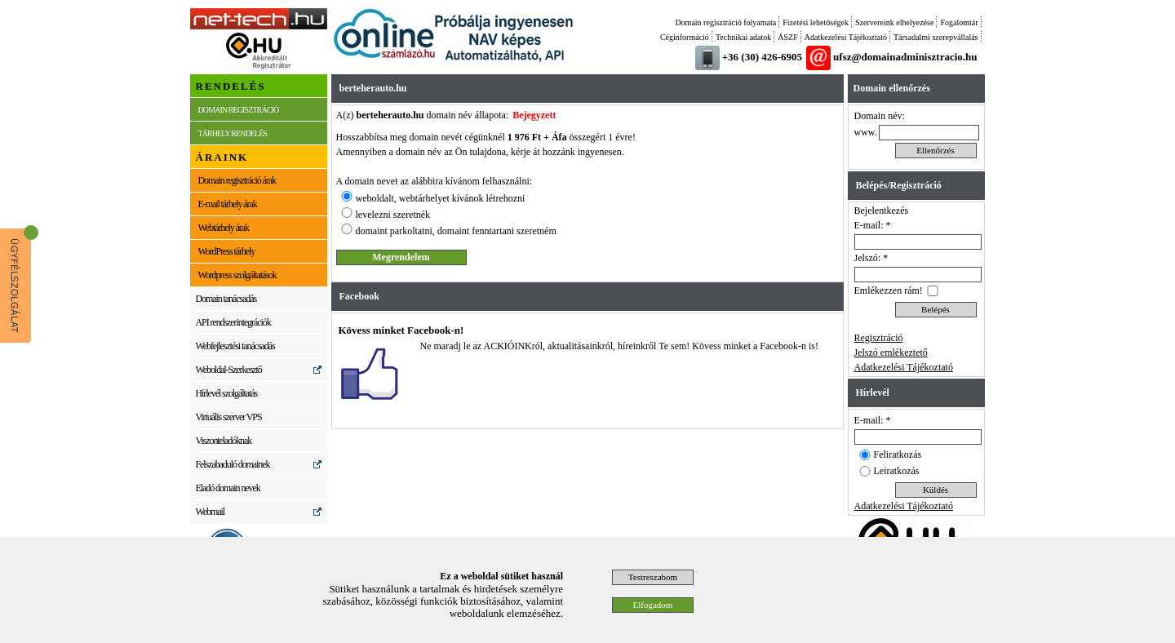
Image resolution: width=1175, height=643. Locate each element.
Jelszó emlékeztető (891, 352)
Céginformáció (684, 37)
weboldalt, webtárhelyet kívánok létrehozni (440, 198)
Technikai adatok (743, 37)
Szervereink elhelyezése (894, 22)
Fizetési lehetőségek (816, 22)
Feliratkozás (898, 454)
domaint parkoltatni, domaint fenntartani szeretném (456, 231)
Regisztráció (878, 338)
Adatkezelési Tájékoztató (846, 37)
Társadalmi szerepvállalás (935, 37)
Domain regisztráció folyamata (725, 22)
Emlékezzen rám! (888, 290)
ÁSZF (787, 37)
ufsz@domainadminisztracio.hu (905, 57)
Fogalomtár (959, 22)
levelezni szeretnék (393, 214)
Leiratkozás (897, 471)
